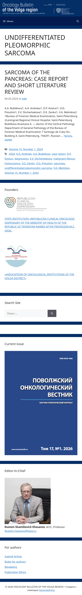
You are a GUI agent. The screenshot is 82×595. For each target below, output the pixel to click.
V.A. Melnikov (61, 168)
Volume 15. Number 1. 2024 (26, 149)
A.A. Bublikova (41, 154)
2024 (12, 154)
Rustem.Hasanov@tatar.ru (20, 531)
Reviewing (11, 567)
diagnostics (22, 158)
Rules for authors (15, 561)
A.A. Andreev (24, 154)
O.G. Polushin (44, 163)
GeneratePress (47, 590)
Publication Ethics (15, 572)
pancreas (59, 163)
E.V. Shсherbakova (41, 158)
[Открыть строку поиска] (78, 21)
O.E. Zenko (28, 163)
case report (59, 154)
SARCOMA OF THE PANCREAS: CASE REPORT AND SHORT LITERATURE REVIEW (36, 82)
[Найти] (52, 313)
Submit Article (13, 556)
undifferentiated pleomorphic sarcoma (28, 168)
